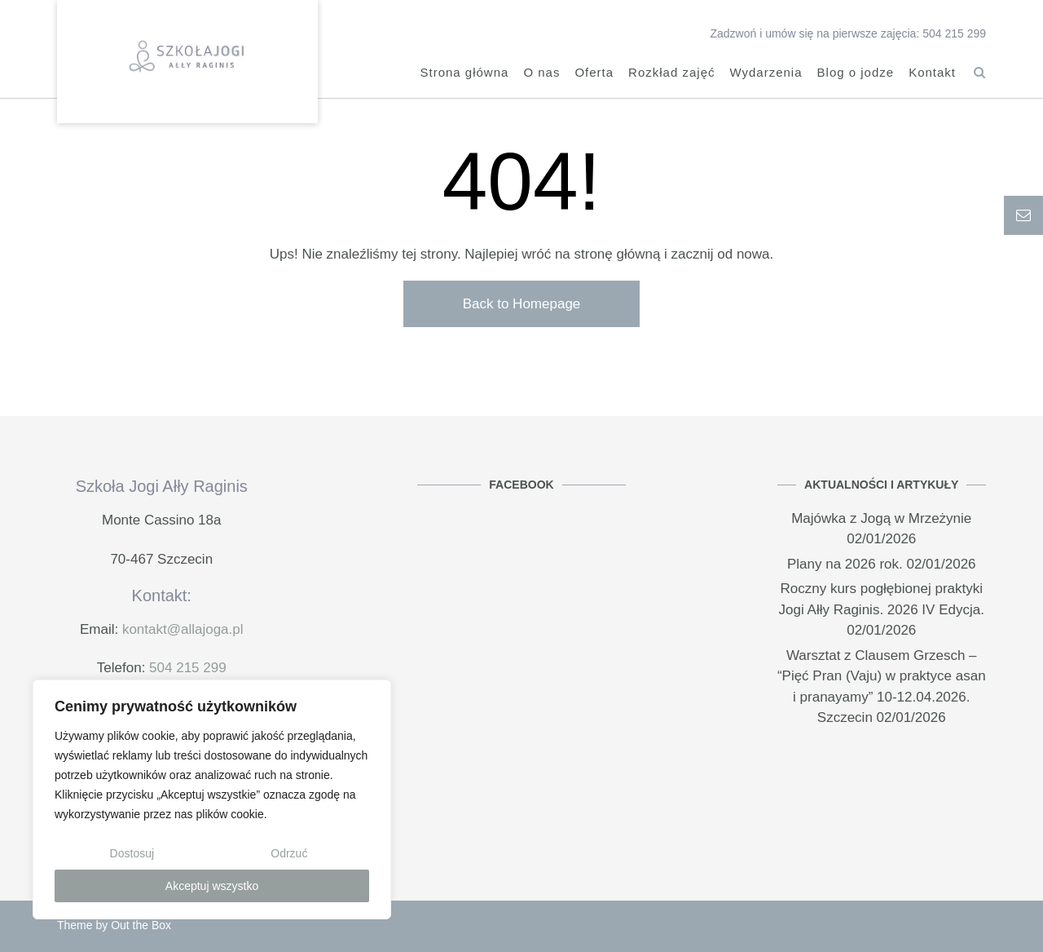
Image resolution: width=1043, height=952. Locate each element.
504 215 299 (188, 667)
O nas (541, 73)
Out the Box (141, 925)
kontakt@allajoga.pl (183, 629)
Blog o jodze (856, 73)
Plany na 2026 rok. (845, 564)
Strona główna (464, 73)
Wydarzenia (765, 73)
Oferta (594, 73)
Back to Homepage (522, 304)
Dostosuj (132, 853)
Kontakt (932, 73)
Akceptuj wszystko (211, 885)
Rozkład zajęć (671, 73)
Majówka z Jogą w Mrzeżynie (881, 518)
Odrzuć (289, 853)
